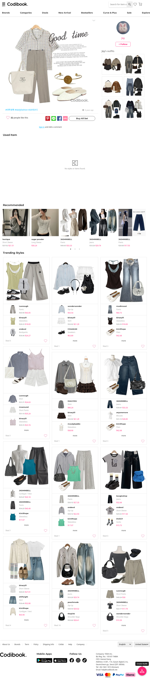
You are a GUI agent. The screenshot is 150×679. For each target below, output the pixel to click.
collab (61, 644)
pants (62, 242)
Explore (146, 12)
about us (6, 644)
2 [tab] (75, 249)
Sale (129, 12)
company (81, 644)
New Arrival (64, 12)
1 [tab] (70, 249)
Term (27, 644)
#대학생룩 (9, 109)
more (75, 341)
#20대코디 (33, 109)
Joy (123, 38)
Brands (6, 12)
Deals (45, 12)
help (70, 644)
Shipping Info (48, 644)
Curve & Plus (110, 12)
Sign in (42, 127)
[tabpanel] (16, 227)
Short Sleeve (7, 242)
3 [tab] (79, 249)
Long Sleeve (36, 242)
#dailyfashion (21, 109)
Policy (36, 644)
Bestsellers (87, 12)
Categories (26, 12)
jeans (92, 242)
